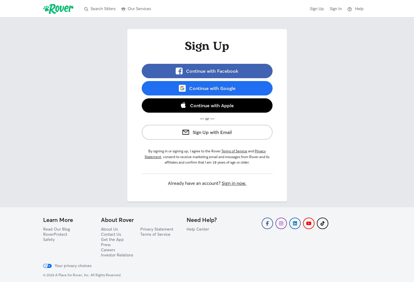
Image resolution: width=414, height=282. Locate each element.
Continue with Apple (207, 105)
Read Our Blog (56, 229)
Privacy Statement (156, 229)
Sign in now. (234, 183)
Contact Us (111, 234)
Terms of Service (234, 151)
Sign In (336, 8)
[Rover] (59, 8)
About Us (109, 229)
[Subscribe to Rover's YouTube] (309, 223)
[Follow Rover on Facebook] (267, 223)
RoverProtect (55, 234)
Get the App (112, 239)
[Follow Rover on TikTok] (322, 223)
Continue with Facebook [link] (207, 71)
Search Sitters (100, 8)
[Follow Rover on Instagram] (281, 223)
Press (106, 244)
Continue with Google (207, 88)
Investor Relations (117, 255)
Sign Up (317, 8)
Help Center (198, 229)
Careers (108, 249)
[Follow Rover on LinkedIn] (295, 223)
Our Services (136, 8)
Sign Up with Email (207, 132)
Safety (49, 239)
